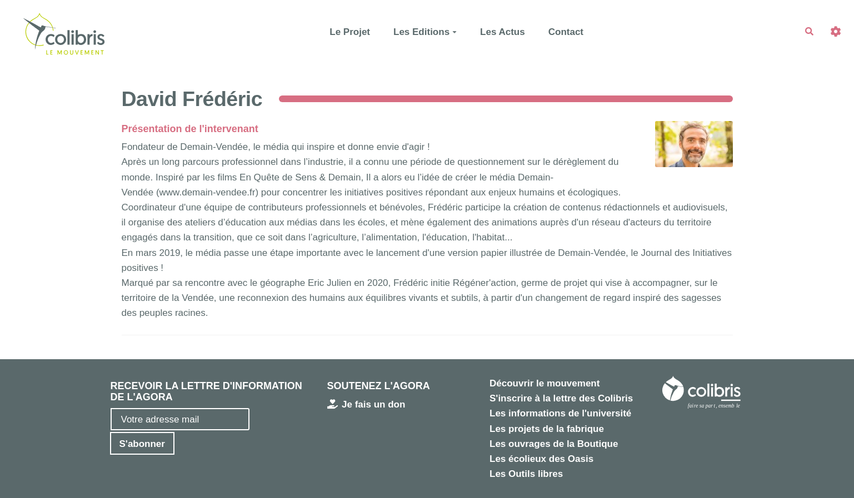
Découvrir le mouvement (545, 383)
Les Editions (425, 32)
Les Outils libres (526, 474)
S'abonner (142, 444)
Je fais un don (366, 404)
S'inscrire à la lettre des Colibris (561, 398)
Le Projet (349, 32)
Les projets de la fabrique (547, 429)
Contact (565, 32)
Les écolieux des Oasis (541, 459)
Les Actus (502, 32)
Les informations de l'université (560, 413)
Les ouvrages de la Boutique (554, 444)
